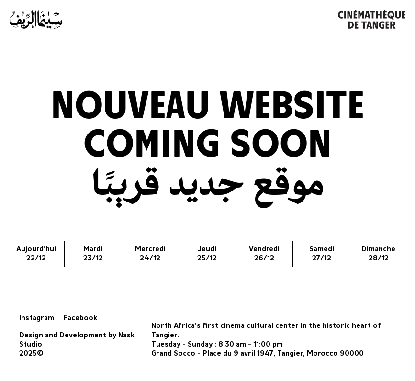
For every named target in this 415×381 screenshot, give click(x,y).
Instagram (36, 318)
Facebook (80, 318)
